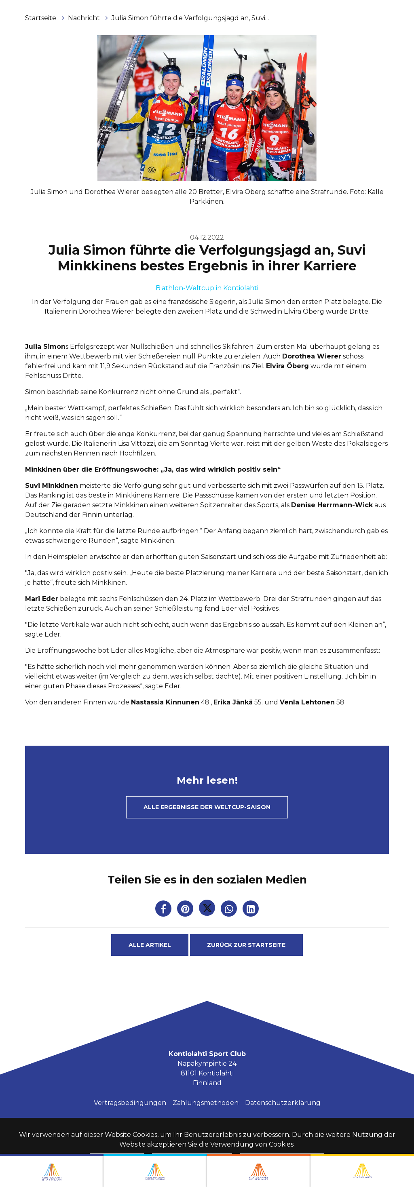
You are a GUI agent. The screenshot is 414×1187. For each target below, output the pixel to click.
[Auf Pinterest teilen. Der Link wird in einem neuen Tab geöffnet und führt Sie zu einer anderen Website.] (186, 910)
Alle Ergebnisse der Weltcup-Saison (207, 807)
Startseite (41, 18)
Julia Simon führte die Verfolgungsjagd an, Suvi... (190, 18)
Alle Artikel (150, 945)
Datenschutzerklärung (283, 1103)
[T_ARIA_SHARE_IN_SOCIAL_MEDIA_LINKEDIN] (251, 910)
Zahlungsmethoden (206, 1103)
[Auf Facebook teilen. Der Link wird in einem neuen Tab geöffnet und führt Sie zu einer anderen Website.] (164, 910)
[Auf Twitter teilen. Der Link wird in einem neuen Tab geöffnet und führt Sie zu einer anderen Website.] (208, 910)
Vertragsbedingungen (130, 1103)
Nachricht (84, 18)
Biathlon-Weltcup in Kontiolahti (207, 288)
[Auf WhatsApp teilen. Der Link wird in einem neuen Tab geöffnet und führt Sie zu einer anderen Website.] (230, 910)
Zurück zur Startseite (246, 945)
